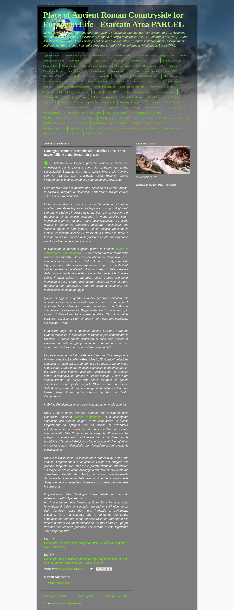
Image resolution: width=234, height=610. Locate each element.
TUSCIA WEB (50, 107)
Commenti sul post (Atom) (67, 603)
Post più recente (56, 596)
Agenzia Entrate (51, 55)
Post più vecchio (117, 596)
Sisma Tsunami (172, 97)
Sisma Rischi (153, 97)
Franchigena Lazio (137, 60)
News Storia (120, 81)
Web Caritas (95, 112)
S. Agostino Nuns (51, 97)
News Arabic (117, 71)
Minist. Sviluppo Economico (96, 66)
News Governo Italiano (54, 81)
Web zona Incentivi (172, 128)
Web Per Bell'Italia (119, 123)
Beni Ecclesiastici (146, 55)
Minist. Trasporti (123, 66)
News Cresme (88, 76)
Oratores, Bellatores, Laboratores (73, 86)
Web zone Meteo (94, 133)
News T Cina (137, 81)
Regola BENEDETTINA (106, 92)
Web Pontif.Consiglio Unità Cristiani (151, 123)
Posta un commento (58, 583)
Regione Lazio (82, 92)
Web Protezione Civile (54, 128)
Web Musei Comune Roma (172, 118)
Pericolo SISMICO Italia (162, 86)
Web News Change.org (54, 123)
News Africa (73, 71)
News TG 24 (155, 81)
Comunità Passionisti (53, 60)
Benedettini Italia (99, 55)
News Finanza (121, 76)
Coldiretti (183, 55)
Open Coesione (174, 81)
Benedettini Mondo (122, 55)
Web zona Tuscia (51, 133)
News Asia (134, 71)
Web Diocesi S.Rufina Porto (57, 118)
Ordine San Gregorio (105, 86)
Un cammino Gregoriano (105, 107)
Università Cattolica (153, 107)
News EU (104, 76)
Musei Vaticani (169, 66)
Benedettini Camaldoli (75, 55)
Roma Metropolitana (165, 92)
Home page (86, 596)
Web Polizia (99, 123)
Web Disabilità (107, 118)
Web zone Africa (73, 133)
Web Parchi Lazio (79, 123)
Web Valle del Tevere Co (130, 128)
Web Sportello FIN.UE (81, 128)
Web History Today (144, 118)
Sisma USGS (49, 102)
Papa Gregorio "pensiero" (132, 86)
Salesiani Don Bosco (75, 97)
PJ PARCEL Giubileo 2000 (56, 92)
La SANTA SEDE (172, 60)
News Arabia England (95, 71)
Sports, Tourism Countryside (101, 102)
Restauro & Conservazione (137, 92)
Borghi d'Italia (167, 55)
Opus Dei (47, 86)
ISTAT (154, 60)
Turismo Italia (153, 102)
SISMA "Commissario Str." (104, 97)
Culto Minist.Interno (79, 60)
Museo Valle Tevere (52, 71)
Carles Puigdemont (88, 417)
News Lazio (77, 81)
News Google (170, 76)
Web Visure (152, 128)
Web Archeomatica (52, 112)
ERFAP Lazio (100, 60)
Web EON (125, 118)
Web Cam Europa (75, 112)
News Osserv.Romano (98, 81)
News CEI (71, 76)
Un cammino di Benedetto (75, 107)
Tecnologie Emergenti (130, 102)
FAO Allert (117, 60)
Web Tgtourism (105, 128)
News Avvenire (151, 71)
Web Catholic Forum (116, 112)
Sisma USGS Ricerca (71, 102)
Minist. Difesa (50, 66)
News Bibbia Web (52, 76)
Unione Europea (131, 107)
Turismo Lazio (172, 102)
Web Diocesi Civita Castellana (146, 112)
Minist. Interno (69, 66)
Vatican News (175, 107)
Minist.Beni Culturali (146, 66)
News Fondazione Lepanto (146, 76)
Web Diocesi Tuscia (85, 118)
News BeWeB (171, 71)
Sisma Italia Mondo (132, 97)
